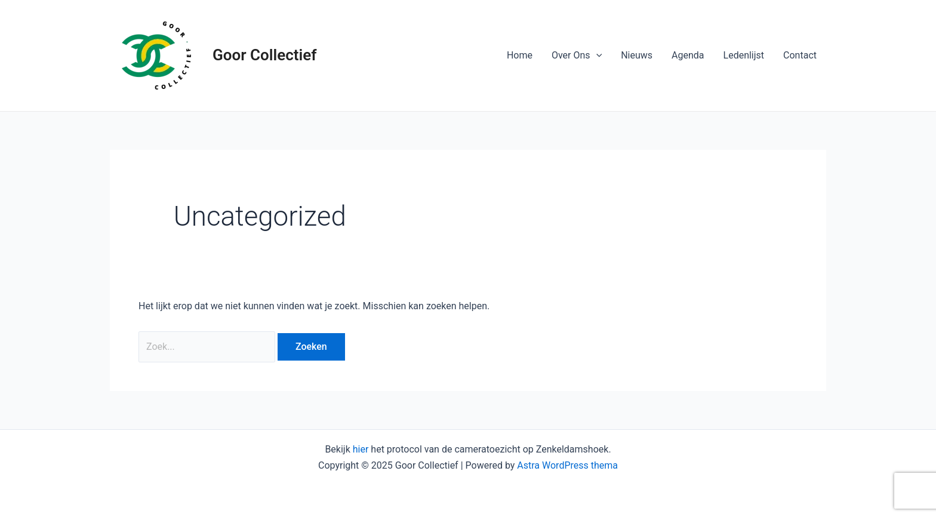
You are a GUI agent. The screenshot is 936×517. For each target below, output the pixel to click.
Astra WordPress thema (567, 465)
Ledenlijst (744, 55)
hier (361, 449)
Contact (800, 55)
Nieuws (636, 55)
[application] (596, 55)
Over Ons (577, 55)
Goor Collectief (264, 55)
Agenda (688, 55)
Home (519, 55)
